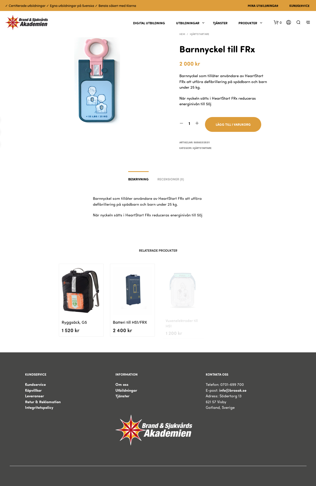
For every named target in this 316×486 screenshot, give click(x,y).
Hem (182, 34)
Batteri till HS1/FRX (130, 320)
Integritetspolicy (39, 407)
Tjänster (220, 23)
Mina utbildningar (263, 6)
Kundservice (299, 6)
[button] (278, 22)
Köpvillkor (33, 390)
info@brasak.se (232, 390)
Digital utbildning (149, 23)
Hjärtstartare (199, 34)
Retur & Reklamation (43, 401)
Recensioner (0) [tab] (170, 179)
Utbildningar (187, 23)
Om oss (121, 384)
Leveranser (34, 395)
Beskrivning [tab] (138, 179)
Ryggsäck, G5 (74, 322)
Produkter (247, 23)
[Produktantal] (189, 123)
